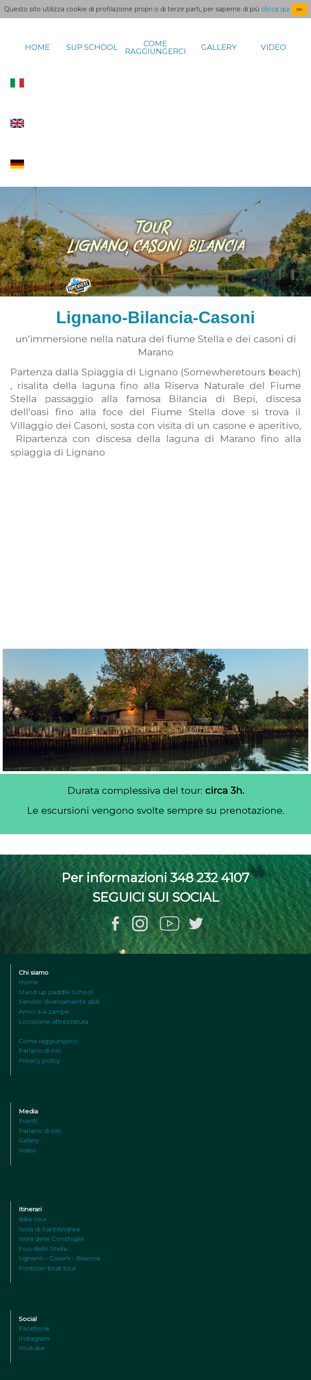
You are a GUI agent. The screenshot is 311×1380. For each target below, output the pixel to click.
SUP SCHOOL (92, 47)
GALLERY (219, 47)
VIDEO (273, 47)
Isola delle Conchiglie (51, 1238)
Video (27, 1150)
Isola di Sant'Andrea (49, 1229)
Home (28, 982)
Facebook (34, 1328)
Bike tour (33, 1219)
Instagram (34, 1338)
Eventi (28, 1120)
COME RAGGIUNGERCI (155, 47)
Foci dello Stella (43, 1248)
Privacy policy (39, 1060)
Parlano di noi (40, 1050)
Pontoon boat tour (47, 1268)
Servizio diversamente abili (59, 1001)
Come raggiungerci (48, 1041)
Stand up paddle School (56, 992)
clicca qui (275, 9)
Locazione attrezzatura (53, 1021)
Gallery (29, 1140)
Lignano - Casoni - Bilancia (59, 1258)
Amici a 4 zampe (44, 1011)
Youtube (32, 1347)
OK (299, 9)
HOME (37, 47)
